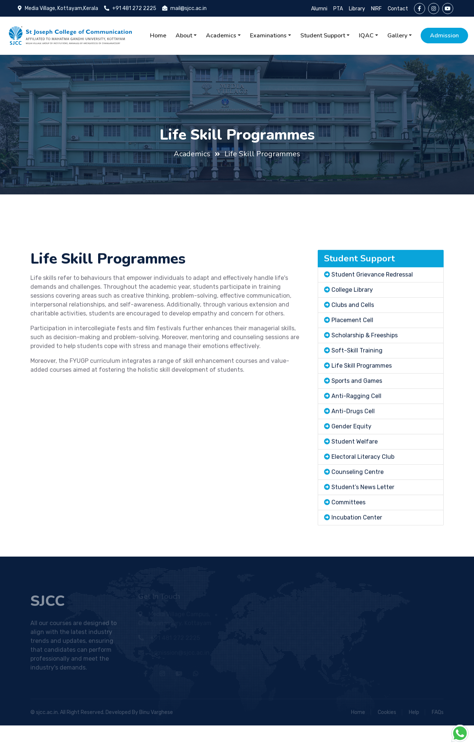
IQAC (366, 35)
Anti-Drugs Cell (353, 444)
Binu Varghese (156, 712)
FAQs (438, 712)
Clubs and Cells (352, 338)
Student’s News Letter (362, 520)
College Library (352, 323)
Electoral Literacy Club (362, 490)
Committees (348, 535)
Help (414, 712)
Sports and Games (356, 414)
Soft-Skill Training (357, 383)
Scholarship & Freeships (364, 368)
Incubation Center (356, 550)
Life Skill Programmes (262, 154)
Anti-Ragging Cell (356, 429)
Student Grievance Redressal (372, 307)
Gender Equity (351, 459)
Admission (444, 35)
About (184, 35)
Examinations (268, 35)
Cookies (387, 712)
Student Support (322, 35)
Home (158, 35)
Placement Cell (352, 353)
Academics (221, 35)
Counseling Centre (357, 505)
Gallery (397, 35)
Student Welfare (354, 474)
